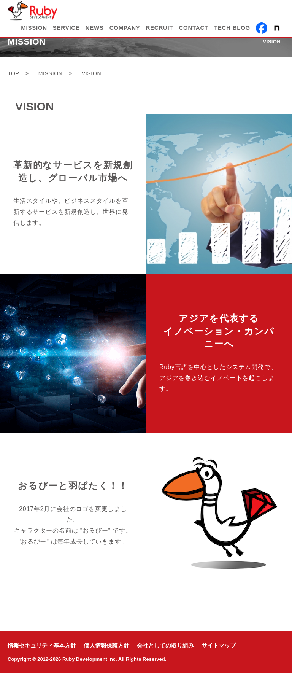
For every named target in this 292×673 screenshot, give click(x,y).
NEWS (95, 28)
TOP (13, 73)
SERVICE (66, 28)
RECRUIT (159, 28)
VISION (272, 42)
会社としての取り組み (165, 646)
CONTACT (193, 28)
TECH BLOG (232, 28)
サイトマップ (219, 646)
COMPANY (125, 28)
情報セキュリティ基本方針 (42, 646)
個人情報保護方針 (106, 646)
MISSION (34, 28)
